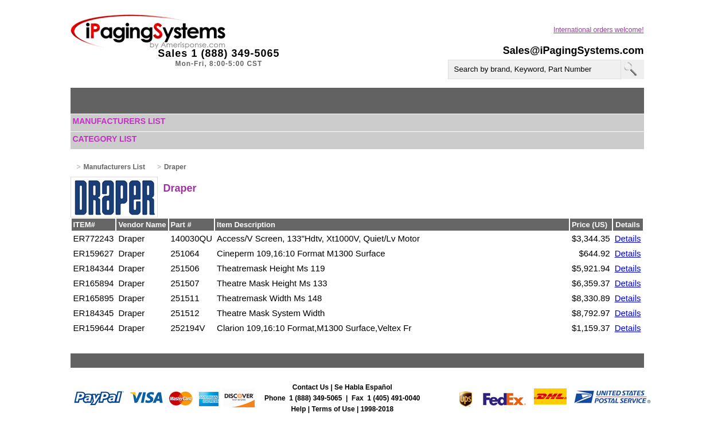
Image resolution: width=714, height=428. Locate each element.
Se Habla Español (363, 387)
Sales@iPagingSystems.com (573, 50)
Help (298, 409)
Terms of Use (333, 409)
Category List (105, 138)
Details (628, 238)
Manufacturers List (119, 121)
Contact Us (310, 387)
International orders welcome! (598, 30)
